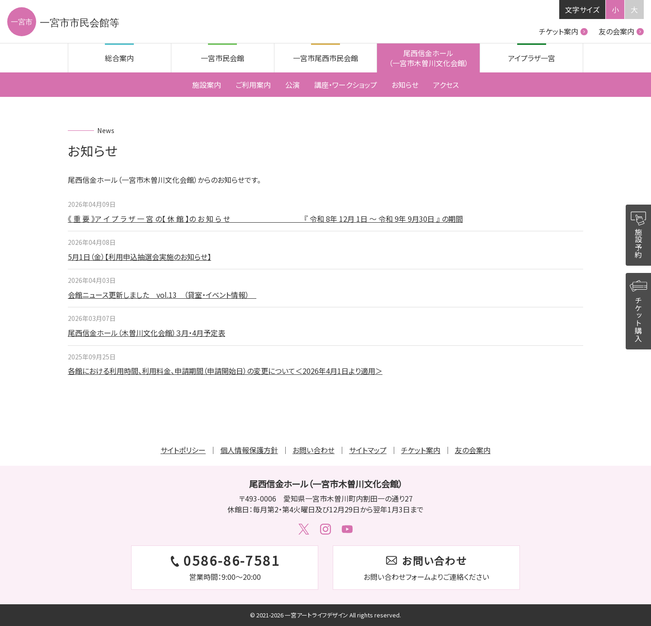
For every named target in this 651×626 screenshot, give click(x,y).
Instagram (325, 529)
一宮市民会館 (222, 58)
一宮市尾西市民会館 (325, 58)
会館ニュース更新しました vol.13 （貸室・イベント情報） (162, 294)
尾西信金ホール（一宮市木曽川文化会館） (428, 58)
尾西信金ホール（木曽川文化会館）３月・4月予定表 (146, 332)
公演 (292, 84)
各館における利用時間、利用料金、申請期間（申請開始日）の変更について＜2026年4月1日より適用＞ (225, 370)
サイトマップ (368, 449)
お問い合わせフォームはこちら (426, 567)
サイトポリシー (183, 449)
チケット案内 (563, 31)
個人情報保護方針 (249, 449)
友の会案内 (621, 31)
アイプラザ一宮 (531, 58)
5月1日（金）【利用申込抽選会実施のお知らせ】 (139, 256)
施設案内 (206, 84)
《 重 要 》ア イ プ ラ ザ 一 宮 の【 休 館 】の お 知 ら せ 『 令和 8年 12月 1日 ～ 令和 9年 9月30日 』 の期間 (265, 218)
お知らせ (405, 84)
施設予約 (638, 233)
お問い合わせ (313, 449)
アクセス (446, 84)
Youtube (347, 529)
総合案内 (119, 58)
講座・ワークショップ (345, 84)
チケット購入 (638, 309)
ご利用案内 (253, 84)
